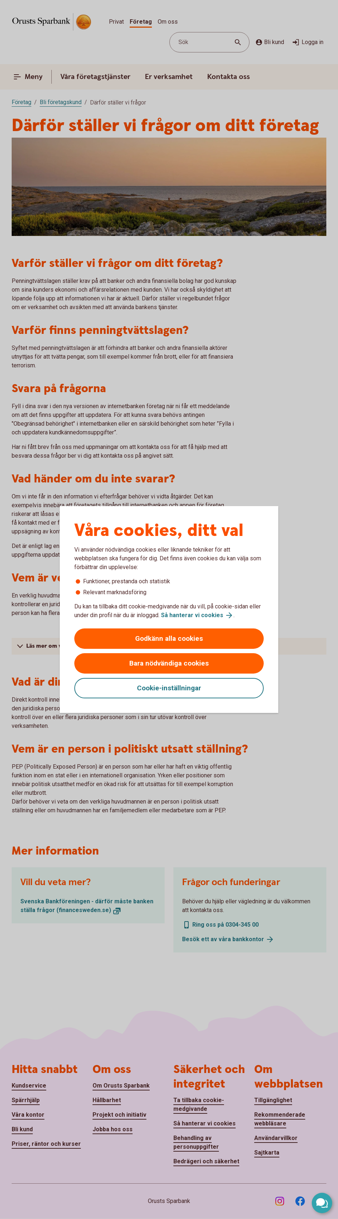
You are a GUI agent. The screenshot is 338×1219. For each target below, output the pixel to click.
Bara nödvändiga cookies (169, 663)
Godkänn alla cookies (169, 638)
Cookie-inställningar (169, 688)
